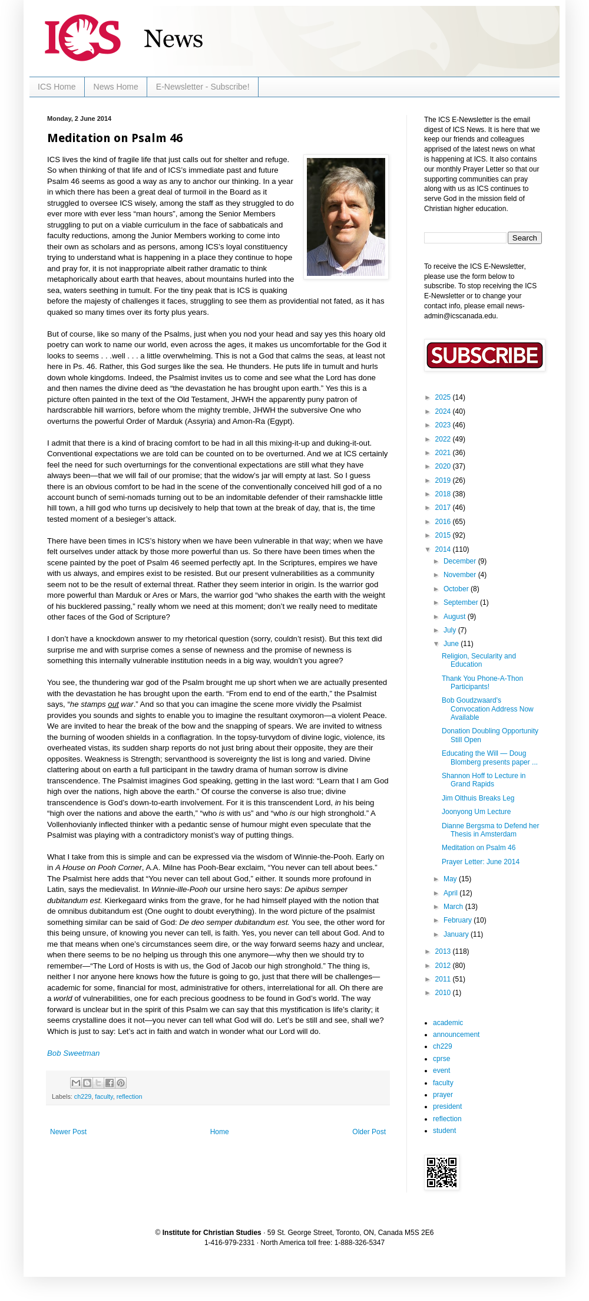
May (451, 879)
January (457, 934)
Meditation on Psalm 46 (478, 848)
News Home (116, 86)
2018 (444, 494)
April (451, 893)
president (447, 1106)
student (444, 1131)
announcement (456, 1034)
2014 (444, 549)
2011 (444, 979)
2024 (444, 411)
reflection (130, 1096)
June (452, 644)
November (461, 575)
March (454, 907)
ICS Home (57, 86)
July (451, 630)
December (461, 561)
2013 (444, 951)
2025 (444, 397)
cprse (441, 1059)
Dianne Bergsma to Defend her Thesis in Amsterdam (490, 830)
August (456, 616)
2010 (444, 993)
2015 (444, 535)
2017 (444, 507)
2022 (444, 439)
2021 (444, 453)
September (462, 602)
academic (448, 1023)
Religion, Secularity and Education (479, 660)
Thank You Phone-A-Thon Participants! (482, 682)
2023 (444, 425)
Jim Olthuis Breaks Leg (478, 798)
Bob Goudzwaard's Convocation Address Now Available (488, 709)
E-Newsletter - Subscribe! (203, 86)
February (459, 920)
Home (219, 1132)
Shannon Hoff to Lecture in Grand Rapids (484, 780)
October (457, 589)
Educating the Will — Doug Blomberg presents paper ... (490, 757)
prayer (443, 1095)
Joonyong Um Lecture (476, 812)
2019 (444, 480)
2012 (444, 965)
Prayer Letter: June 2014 (480, 862)
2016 (444, 522)
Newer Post (68, 1132)
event (441, 1070)
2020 (444, 466)
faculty (103, 1096)
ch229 (82, 1096)
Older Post (369, 1132)
